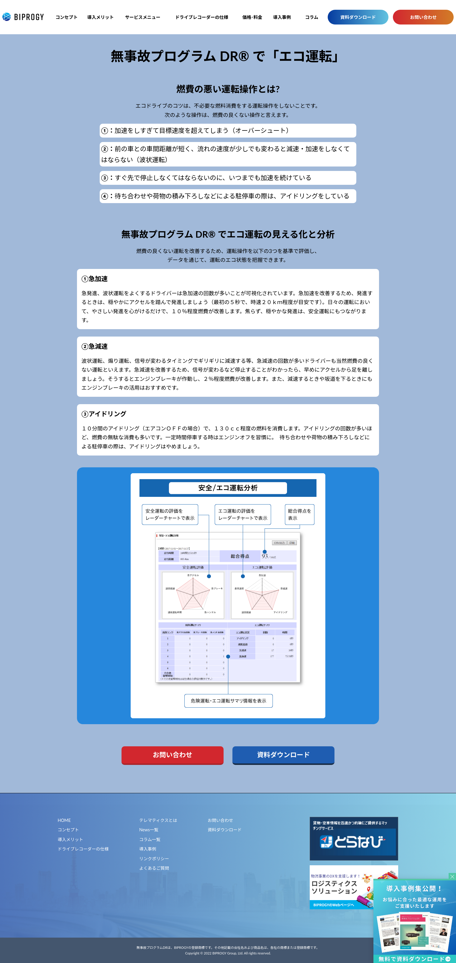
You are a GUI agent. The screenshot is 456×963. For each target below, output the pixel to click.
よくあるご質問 (154, 868)
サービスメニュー (142, 17)
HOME (64, 820)
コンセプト (66, 17)
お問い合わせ (423, 17)
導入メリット (100, 17)
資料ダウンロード (358, 17)
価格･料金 (252, 17)
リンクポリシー (154, 858)
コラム (311, 17)
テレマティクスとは (158, 820)
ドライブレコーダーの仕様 (201, 17)
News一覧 (148, 829)
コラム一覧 (149, 839)
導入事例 (282, 17)
